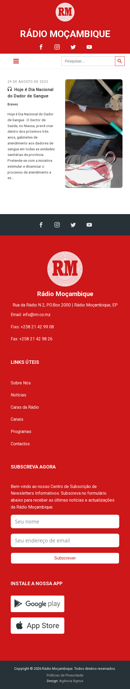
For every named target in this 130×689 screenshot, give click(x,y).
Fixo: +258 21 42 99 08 (32, 326)
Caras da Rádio (25, 407)
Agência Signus (70, 681)
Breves (13, 104)
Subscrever (65, 558)
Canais (17, 419)
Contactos (20, 443)
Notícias (18, 394)
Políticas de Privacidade (65, 675)
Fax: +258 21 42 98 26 (32, 338)
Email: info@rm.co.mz (31, 314)
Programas (21, 431)
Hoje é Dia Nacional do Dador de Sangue (30, 93)
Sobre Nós (21, 382)
